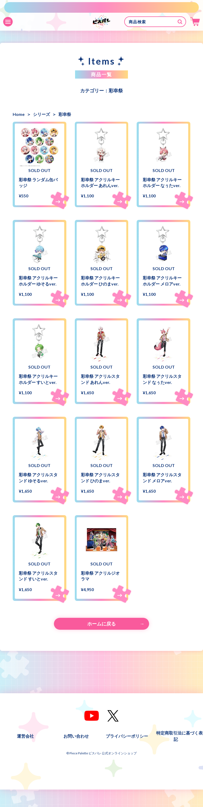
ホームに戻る (101, 641)
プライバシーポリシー (127, 753)
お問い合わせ (76, 753)
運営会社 (25, 753)
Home (19, 114)
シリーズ (41, 114)
